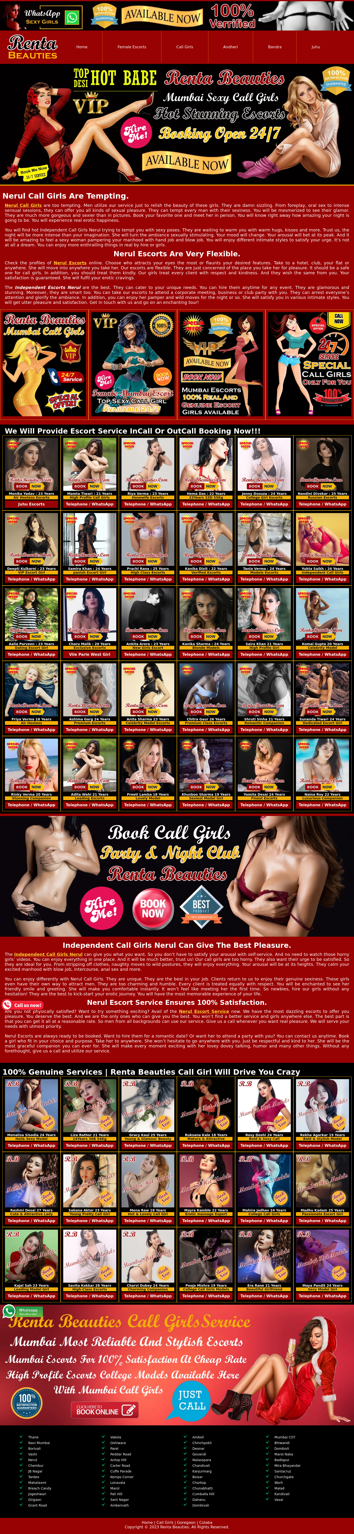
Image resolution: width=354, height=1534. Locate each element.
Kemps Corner (122, 1477)
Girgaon (34, 1500)
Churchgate (284, 1477)
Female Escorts (131, 47)
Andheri (230, 47)
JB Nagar (35, 1471)
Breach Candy (39, 1488)
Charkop (199, 1483)
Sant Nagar (119, 1500)
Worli (278, 1483)
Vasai (278, 1500)
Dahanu (198, 1500)
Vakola (115, 1437)
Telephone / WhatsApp (89, 504)
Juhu (316, 47)
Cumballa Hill (203, 1494)
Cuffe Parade (121, 1471)
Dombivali (200, 1505)
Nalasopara (201, 1460)
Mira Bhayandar (287, 1465)
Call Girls (184, 47)
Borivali (34, 1448)
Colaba (205, 1522)
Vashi (32, 1454)
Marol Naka (283, 1454)
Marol (115, 1488)
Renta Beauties (174, 1527)
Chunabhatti (202, 1488)
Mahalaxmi (37, 1483)
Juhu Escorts (31, 504)
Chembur (35, 1465)
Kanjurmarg (201, 1471)
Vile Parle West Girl (89, 654)
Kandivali (282, 1494)
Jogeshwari (37, 1494)
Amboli (198, 1437)
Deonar (198, 1448)
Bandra (275, 47)
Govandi (199, 1454)
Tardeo (33, 1477)
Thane (33, 1437)
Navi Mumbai (39, 1443)
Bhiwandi (282, 1443)
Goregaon (186, 1522)
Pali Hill (116, 1494)
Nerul (32, 1460)
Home (81, 47)
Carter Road (120, 1465)
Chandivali (201, 1465)
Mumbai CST (284, 1437)
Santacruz (282, 1471)
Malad (279, 1488)
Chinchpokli (201, 1443)
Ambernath (119, 1505)
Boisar (197, 1477)
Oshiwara (118, 1443)
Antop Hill (118, 1460)
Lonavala (117, 1483)
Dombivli (281, 1448)
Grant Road (37, 1505)
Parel (114, 1448)
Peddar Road (120, 1454)
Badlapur (281, 1460)
